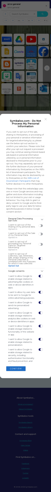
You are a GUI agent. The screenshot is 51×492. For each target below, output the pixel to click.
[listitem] (25, 219)
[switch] (40, 225)
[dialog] (25, 246)
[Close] (45, 119)
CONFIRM (16, 368)
